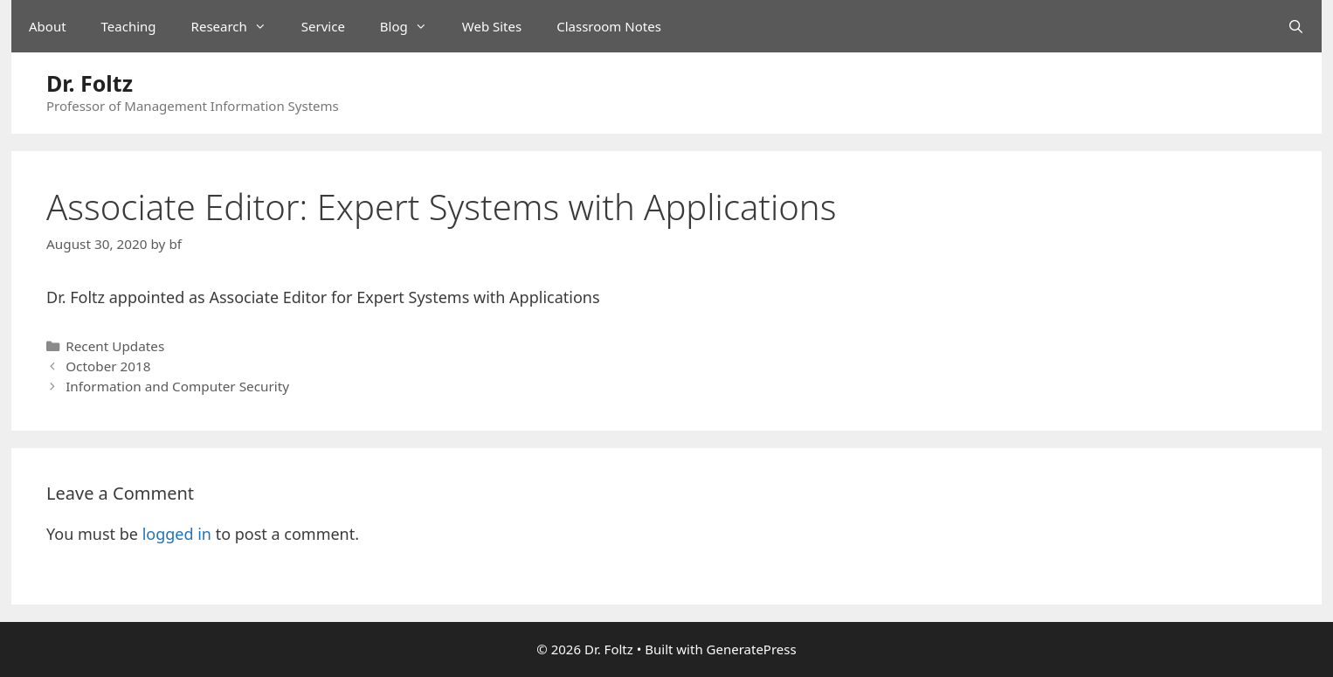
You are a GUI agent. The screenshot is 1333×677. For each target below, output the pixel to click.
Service (323, 26)
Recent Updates (115, 346)
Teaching (128, 26)
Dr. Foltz (89, 83)
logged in (176, 533)
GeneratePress (752, 649)
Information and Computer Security (177, 386)
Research (237, 26)
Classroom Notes (608, 26)
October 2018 (108, 366)
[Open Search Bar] (1296, 26)
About (47, 26)
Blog (412, 26)
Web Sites (491, 26)
